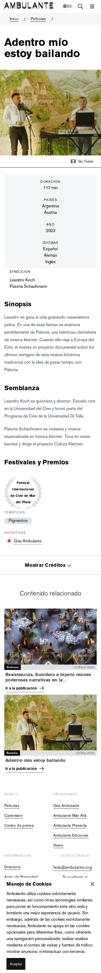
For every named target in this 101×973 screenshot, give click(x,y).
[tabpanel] (50, 692)
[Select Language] (67, 6)
